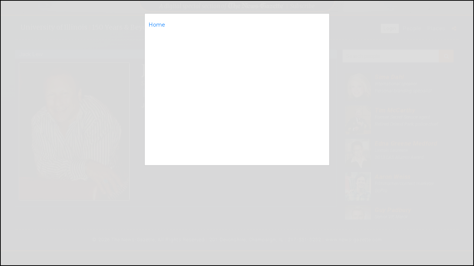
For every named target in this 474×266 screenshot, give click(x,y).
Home (156, 24)
